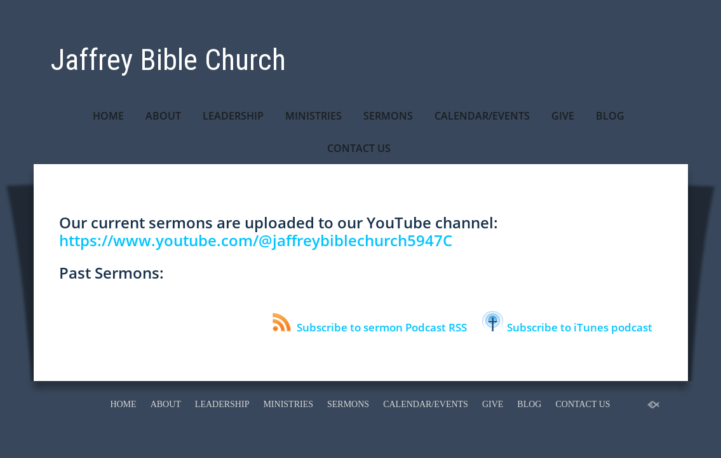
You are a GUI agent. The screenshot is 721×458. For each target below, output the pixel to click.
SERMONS (388, 116)
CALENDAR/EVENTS (482, 116)
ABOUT (163, 116)
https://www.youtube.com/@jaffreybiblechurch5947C (255, 240)
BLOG (610, 116)
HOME (108, 116)
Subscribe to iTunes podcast (567, 327)
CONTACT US (359, 148)
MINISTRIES (313, 116)
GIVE (562, 116)
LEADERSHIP (233, 116)
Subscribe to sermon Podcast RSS (370, 327)
